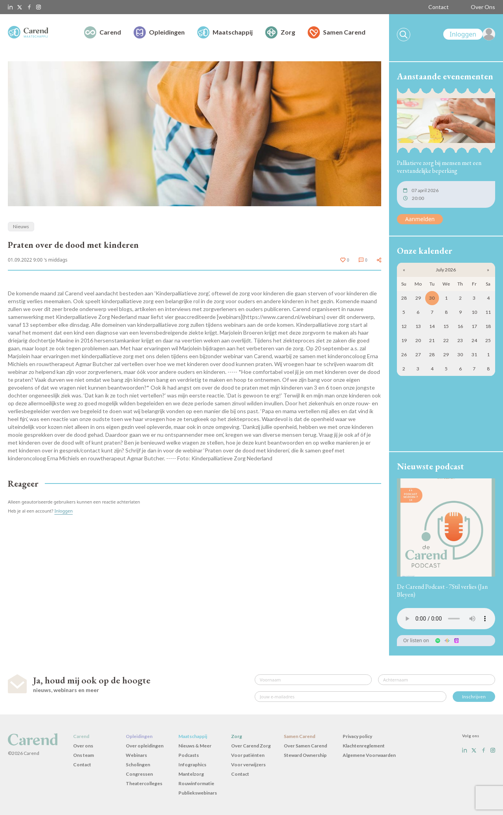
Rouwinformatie (196, 783)
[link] (469, 34)
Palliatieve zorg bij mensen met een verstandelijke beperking (439, 167)
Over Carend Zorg (251, 746)
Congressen (139, 774)
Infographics (192, 764)
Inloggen (63, 511)
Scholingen (138, 764)
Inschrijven (474, 696)
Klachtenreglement (364, 746)
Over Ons (483, 7)
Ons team (83, 755)
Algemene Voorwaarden (369, 755)
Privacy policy (357, 736)
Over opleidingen (144, 746)
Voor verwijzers (248, 764)
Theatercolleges (144, 783)
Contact (438, 7)
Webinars (136, 755)
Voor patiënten (247, 755)
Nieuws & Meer (194, 746)
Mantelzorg (191, 774)
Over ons (83, 746)
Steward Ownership (305, 755)
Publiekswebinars (197, 793)
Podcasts (188, 755)
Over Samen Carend (305, 746)
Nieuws (21, 226)
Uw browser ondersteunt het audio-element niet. (446, 618)
